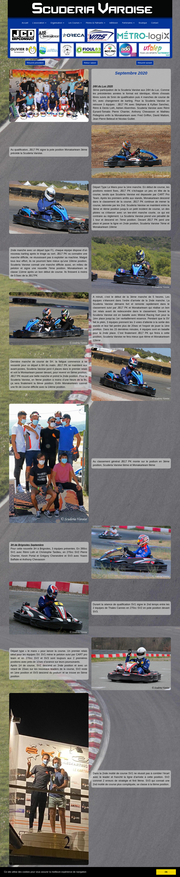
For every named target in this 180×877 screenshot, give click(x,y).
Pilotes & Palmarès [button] (95, 22)
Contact (154, 22)
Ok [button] (166, 872)
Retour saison (90, 63)
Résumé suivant (145, 63)
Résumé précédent (35, 63)
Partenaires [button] (128, 22)
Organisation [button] (57, 22)
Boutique (143, 22)
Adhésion (113, 22)
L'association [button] (39, 22)
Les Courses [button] (75, 22)
